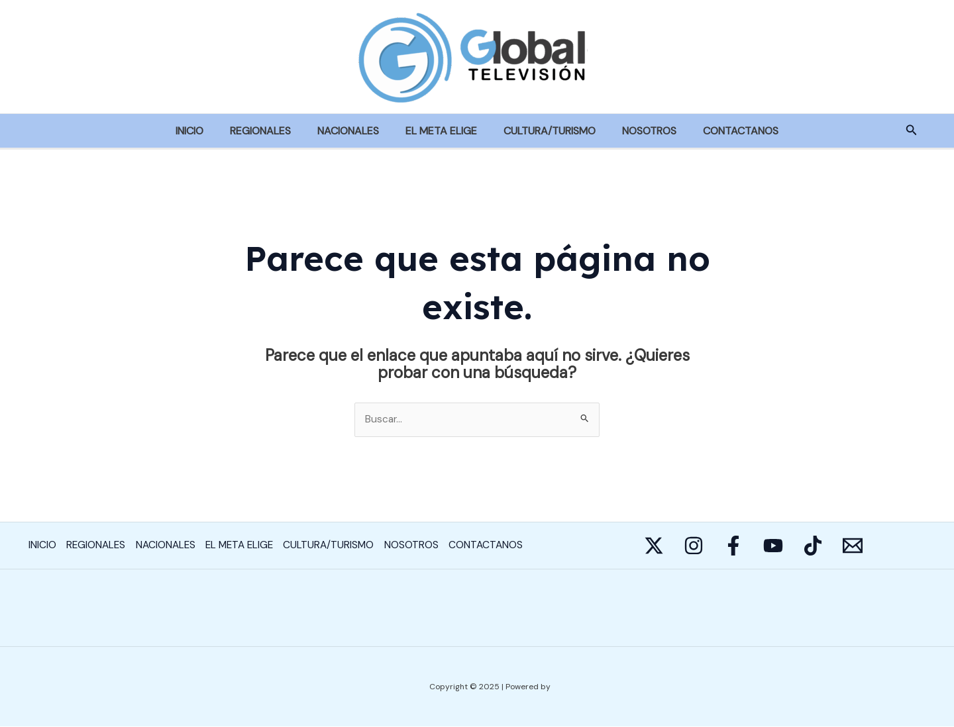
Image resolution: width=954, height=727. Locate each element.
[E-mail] (919, 546)
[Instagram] (707, 546)
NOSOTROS (638, 131)
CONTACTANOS (725, 131)
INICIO (205, 131)
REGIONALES (270, 131)
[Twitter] (654, 546)
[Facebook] (760, 546)
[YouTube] (813, 546)
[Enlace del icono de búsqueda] (912, 131)
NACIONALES (353, 131)
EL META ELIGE (441, 131)
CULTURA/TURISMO (544, 131)
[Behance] (866, 546)
